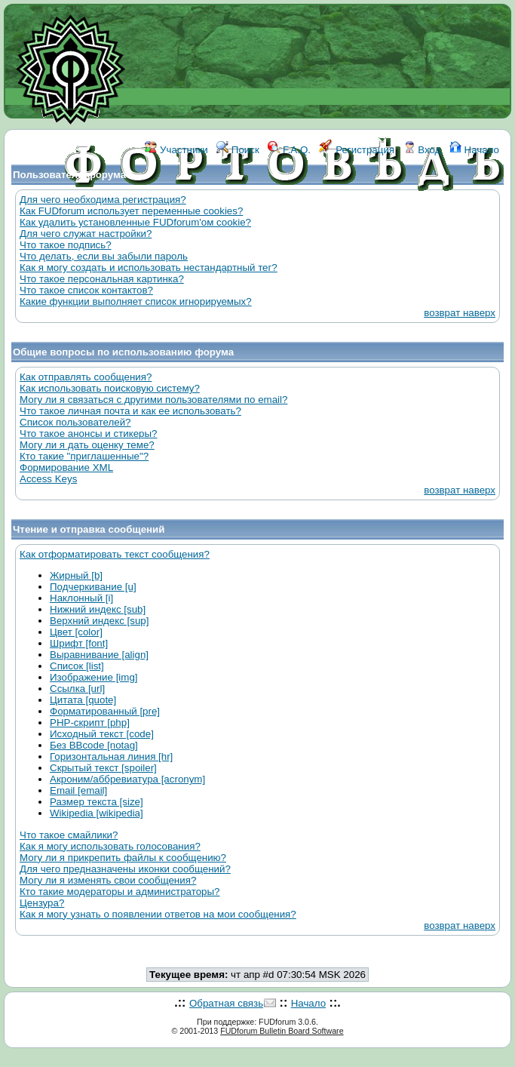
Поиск (237, 149)
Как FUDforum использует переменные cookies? (131, 211)
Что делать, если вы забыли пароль (104, 256)
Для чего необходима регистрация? (103, 199)
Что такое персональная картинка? (102, 278)
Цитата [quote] (83, 700)
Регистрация (356, 149)
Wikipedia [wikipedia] (96, 813)
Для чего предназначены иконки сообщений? (125, 869)
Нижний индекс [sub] (98, 609)
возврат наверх (459, 312)
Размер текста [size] (96, 801)
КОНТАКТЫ (351, 217)
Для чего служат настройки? (86, 233)
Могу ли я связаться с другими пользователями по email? (153, 399)
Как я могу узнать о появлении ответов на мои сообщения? (158, 914)
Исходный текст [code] (102, 734)
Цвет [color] (76, 632)
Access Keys (48, 478)
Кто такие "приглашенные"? (84, 456)
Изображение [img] (94, 677)
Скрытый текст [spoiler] (103, 767)
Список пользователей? (75, 422)
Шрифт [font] (79, 643)
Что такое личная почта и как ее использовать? (130, 411)
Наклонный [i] (81, 598)
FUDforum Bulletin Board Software (281, 1030)
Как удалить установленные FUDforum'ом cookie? (135, 222)
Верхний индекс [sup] (99, 620)
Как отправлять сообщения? (86, 377)
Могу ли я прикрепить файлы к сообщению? (123, 857)
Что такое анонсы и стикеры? (88, 433)
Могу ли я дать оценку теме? (87, 444)
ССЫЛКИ (291, 217)
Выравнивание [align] (99, 654)
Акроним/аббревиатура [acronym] (127, 779)
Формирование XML (66, 467)
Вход (422, 149)
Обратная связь (226, 1003)
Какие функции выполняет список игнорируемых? (136, 301)
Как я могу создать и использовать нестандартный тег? (148, 267)
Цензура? (42, 903)
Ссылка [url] (77, 688)
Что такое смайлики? (69, 835)
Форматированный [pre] (105, 711)
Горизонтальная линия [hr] (111, 756)
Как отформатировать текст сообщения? (115, 554)
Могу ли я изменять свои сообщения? (108, 880)
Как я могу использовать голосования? (110, 846)
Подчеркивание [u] (93, 586)
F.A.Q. (289, 149)
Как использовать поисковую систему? (110, 388)
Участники (176, 149)
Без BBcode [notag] (94, 745)
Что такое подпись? (66, 245)
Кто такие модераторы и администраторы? (119, 891)
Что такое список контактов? (86, 290)
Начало (474, 149)
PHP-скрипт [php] (90, 722)
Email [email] (78, 790)
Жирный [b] (76, 575)
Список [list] (77, 666)
